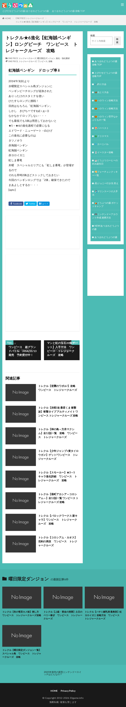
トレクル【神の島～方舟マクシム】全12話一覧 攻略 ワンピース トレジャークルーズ (57, 433)
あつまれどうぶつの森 (105, 240)
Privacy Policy (68, 691)
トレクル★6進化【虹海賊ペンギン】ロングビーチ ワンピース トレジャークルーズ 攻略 (57, 21)
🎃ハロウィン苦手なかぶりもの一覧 (105, 119)
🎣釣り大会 (100, 84)
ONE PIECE (13, 61)
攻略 (50, 61)
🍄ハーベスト (101, 129)
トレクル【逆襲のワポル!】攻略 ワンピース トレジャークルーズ (59, 387)
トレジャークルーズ (28, 61)
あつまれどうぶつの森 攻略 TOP (68, 11)
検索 (92, 35)
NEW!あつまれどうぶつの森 (104, 231)
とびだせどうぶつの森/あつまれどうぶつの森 (25, 11)
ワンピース (42, 61)
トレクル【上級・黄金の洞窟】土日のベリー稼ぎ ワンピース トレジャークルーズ (63, 615)
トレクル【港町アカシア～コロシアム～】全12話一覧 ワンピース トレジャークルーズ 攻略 (58, 498)
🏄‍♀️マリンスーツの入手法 (105, 195)
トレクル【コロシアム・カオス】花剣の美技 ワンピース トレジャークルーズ (58, 541)
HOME (8, 18)
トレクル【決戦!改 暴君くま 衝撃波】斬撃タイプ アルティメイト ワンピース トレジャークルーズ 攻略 (58, 413)
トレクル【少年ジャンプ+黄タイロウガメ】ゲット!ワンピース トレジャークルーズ (58, 455)
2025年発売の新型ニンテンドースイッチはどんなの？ (62, 673)
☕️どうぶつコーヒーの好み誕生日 (105, 164)
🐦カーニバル (101, 145)
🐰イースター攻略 (103, 154)
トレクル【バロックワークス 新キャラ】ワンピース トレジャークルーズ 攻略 (58, 519)
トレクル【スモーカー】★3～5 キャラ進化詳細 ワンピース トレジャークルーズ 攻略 (59, 476)
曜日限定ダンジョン (46, 58)
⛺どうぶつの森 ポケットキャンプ (105, 207)
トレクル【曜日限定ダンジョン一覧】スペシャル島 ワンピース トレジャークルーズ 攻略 (21, 653)
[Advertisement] (67, 293)
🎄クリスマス (101, 137)
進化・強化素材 (63, 58)
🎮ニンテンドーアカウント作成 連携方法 (105, 219)
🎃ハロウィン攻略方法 (106, 101)
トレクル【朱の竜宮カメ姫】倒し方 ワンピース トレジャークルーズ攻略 (21, 613)
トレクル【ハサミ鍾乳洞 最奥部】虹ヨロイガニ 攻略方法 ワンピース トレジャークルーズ (103, 615)
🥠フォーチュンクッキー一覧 (105, 175)
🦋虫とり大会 (101, 93)
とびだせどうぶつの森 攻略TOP (104, 74)
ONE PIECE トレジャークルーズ (30, 18)
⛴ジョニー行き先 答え (106, 185)
